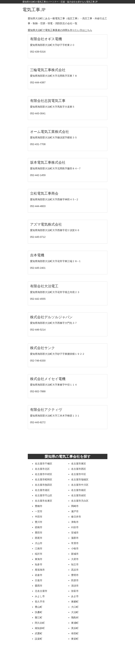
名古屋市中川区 (79, 484)
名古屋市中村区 (43, 474)
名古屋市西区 (78, 468)
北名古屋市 (41, 591)
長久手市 (40, 601)
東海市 (38, 559)
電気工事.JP (33, 9)
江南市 (38, 548)
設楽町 (38, 638)
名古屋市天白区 (79, 500)
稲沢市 (38, 553)
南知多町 (40, 628)
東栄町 (75, 638)
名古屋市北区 (42, 468)
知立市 (75, 564)
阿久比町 (40, 622)
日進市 (38, 580)
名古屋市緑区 (78, 495)
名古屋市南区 (78, 490)
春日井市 (76, 516)
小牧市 (75, 548)
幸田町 (75, 633)
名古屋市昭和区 (43, 479)
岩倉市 (38, 575)
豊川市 (38, 522)
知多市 (38, 564)
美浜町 (75, 628)
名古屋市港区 (42, 490)
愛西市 (38, 585)
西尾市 (38, 537)
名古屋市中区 (78, 474)
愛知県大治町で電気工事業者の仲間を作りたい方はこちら (60, 30)
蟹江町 (38, 617)
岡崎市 (75, 506)
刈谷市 (75, 527)
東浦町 (75, 622)
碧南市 (38, 527)
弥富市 (75, 591)
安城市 (75, 532)
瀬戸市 (75, 511)
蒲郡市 (75, 537)
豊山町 (38, 606)
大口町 (75, 606)
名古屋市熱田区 (43, 484)
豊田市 (38, 532)
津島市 (75, 522)
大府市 (75, 559)
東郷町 (75, 601)
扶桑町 (38, 612)
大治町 (75, 612)
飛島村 (75, 617)
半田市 (38, 516)
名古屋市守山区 (43, 495)
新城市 (75, 553)
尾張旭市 (40, 569)
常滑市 (75, 543)
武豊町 (38, 633)
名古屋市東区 (78, 463)
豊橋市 (38, 506)
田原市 (75, 580)
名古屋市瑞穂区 (79, 479)
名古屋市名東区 (43, 500)
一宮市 (38, 511)
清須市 (75, 585)
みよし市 (40, 596)
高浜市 (75, 569)
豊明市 (75, 575)
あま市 (75, 596)
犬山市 (38, 543)
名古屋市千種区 (43, 463)
